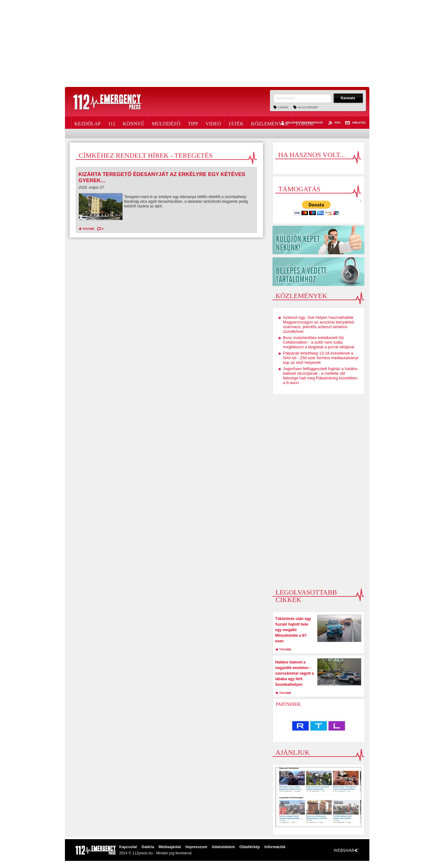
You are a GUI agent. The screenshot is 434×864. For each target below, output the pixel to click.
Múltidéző (166, 122)
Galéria (147, 847)
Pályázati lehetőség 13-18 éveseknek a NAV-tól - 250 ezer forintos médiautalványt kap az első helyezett (321, 358)
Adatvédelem (223, 847)
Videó (213, 122)
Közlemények (270, 122)
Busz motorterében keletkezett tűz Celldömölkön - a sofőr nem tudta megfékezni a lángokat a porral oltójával (318, 342)
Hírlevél (355, 123)
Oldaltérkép (308, 107)
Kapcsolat (128, 847)
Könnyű (133, 122)
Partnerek (288, 704)
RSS (333, 123)
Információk (275, 847)
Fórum (305, 122)
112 (111, 122)
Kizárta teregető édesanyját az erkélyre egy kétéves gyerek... (162, 177)
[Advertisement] (217, 43)
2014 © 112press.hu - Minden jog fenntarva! (155, 853)
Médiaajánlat (169, 847)
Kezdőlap (88, 122)
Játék (236, 122)
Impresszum (196, 847)
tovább (88, 228)
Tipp (193, 122)
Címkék (283, 107)
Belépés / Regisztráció (301, 123)
